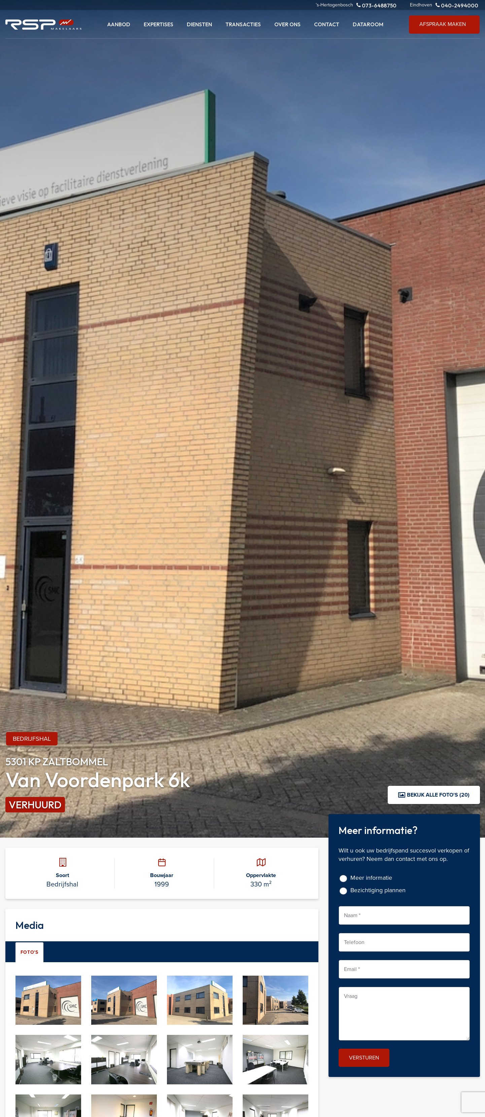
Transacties (243, 24)
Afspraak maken (442, 24)
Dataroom (368, 24)
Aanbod (118, 24)
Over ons (287, 24)
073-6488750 (376, 5)
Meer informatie (371, 878)
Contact (326, 24)
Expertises (158, 24)
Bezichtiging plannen (378, 890)
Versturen (364, 1057)
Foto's (29, 952)
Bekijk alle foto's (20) (434, 795)
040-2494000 (457, 5)
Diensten (199, 24)
